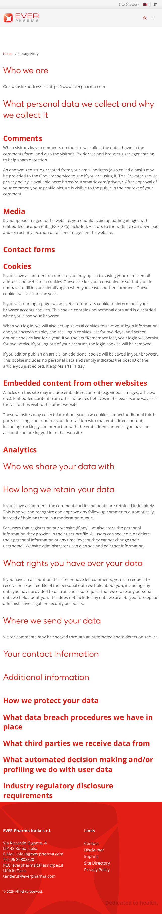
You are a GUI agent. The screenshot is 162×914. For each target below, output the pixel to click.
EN (145, 4)
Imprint (91, 856)
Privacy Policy (97, 869)
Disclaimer (94, 850)
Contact (91, 843)
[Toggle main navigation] (153, 18)
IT (155, 4)
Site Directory (129, 4)
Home (7, 53)
